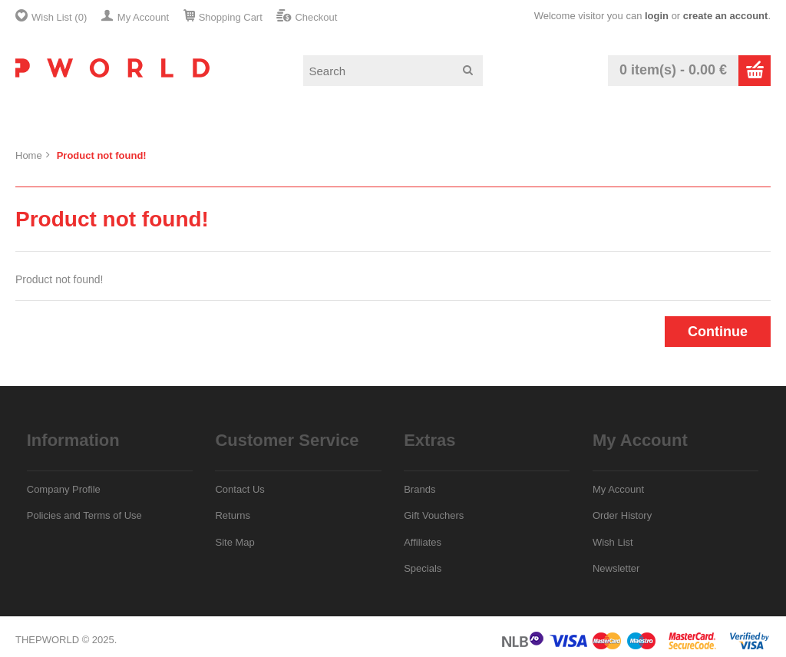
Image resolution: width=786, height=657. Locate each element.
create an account (725, 15)
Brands (419, 489)
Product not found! (102, 155)
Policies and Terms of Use (84, 515)
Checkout (316, 17)
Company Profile (64, 489)
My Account (143, 17)
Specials (422, 568)
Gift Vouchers (434, 515)
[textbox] (393, 70)
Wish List (613, 542)
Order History (622, 515)
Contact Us (239, 489)
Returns (232, 515)
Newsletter (616, 568)
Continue (718, 331)
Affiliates (422, 542)
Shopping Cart (231, 17)
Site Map (234, 542)
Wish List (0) (59, 17)
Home (28, 155)
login (657, 15)
